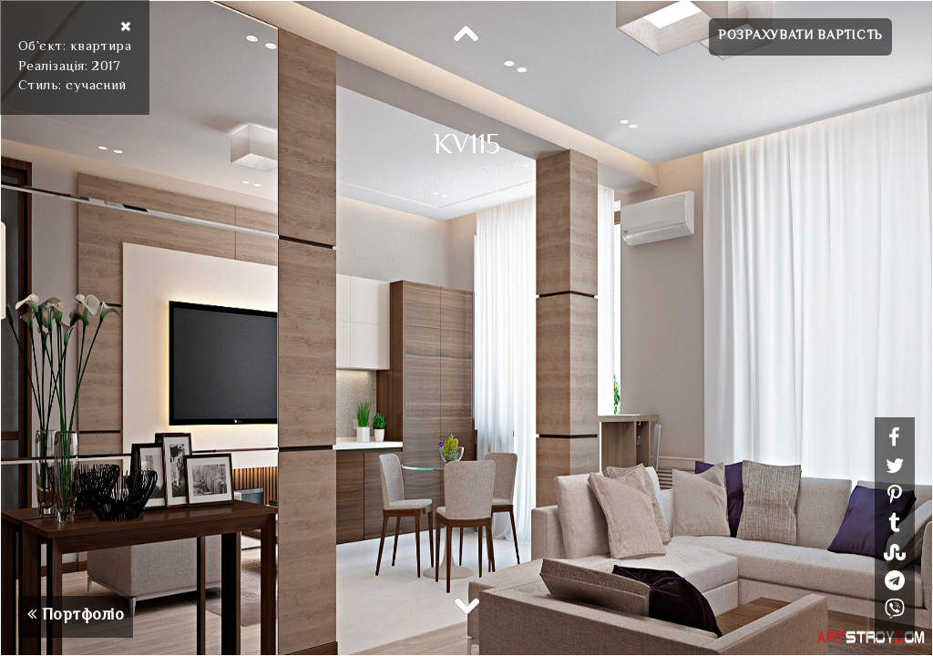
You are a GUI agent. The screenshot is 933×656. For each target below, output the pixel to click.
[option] (466, 328)
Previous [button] (466, 34)
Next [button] (466, 605)
